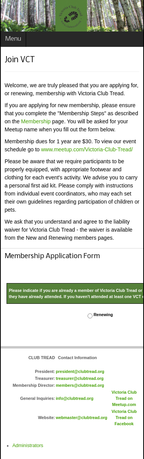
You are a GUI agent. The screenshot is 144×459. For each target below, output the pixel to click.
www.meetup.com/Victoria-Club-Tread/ (87, 149)
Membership (36, 121)
